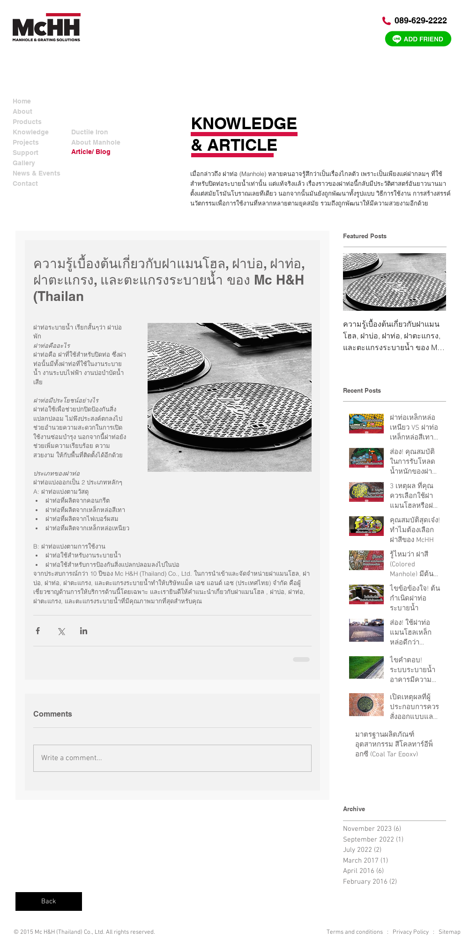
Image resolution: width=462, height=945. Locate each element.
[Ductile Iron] (96, 132)
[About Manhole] (96, 142)
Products (27, 121)
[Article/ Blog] (96, 151)
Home (22, 101)
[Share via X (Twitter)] (60, 630)
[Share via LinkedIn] (83, 630)
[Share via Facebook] (37, 630)
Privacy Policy (411, 932)
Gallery (24, 163)
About (22, 111)
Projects (26, 142)
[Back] (48, 901)
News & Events (36, 173)
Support (25, 152)
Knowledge (31, 132)
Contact (25, 183)
